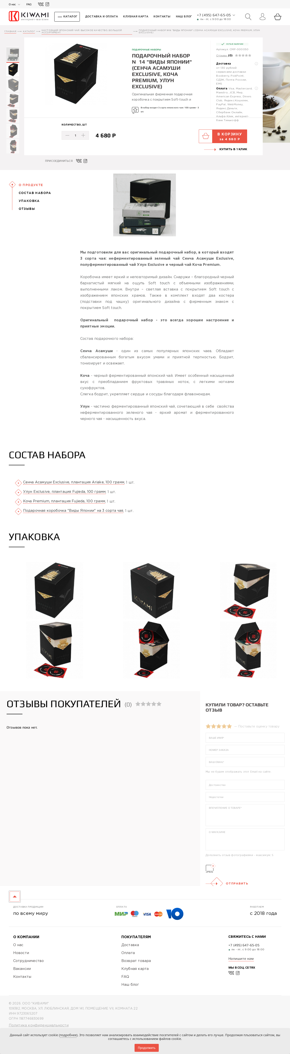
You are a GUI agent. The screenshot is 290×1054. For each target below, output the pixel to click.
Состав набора (35, 193)
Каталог (29, 32)
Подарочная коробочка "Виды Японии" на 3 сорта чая (73, 520)
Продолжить (146, 1048)
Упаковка (29, 201)
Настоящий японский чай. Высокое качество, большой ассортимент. (82, 32)
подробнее (68, 1035)
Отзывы (221, 55)
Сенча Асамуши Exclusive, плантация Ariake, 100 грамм (73, 492)
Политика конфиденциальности (39, 1025)
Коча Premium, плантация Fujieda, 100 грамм (64, 511)
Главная (10, 32)
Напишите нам (241, 958)
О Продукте (31, 185)
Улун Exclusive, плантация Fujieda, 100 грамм (64, 502)
